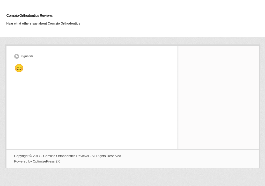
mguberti (27, 56)
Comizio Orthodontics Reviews (29, 15)
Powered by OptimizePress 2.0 (37, 161)
